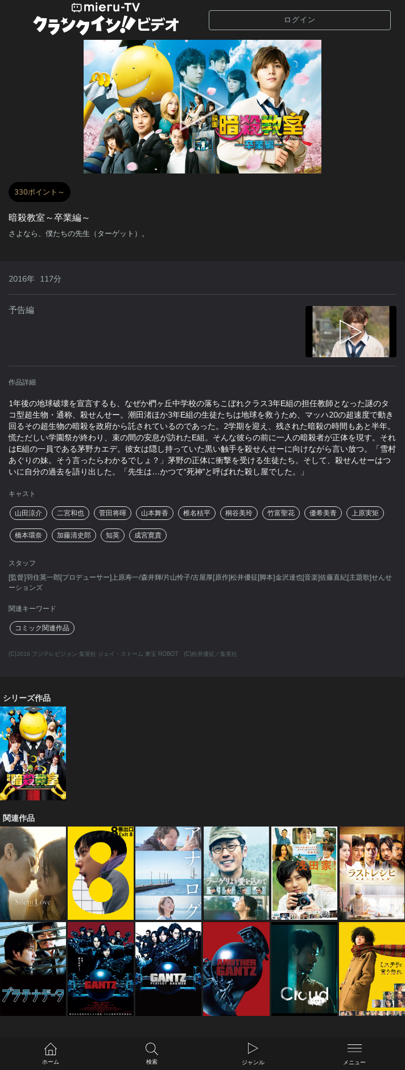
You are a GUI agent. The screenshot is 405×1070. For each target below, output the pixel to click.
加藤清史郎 (74, 535)
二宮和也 (70, 513)
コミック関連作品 (42, 628)
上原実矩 (365, 513)
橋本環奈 (28, 535)
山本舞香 (154, 513)
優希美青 (323, 513)
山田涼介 (28, 513)
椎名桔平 (196, 513)
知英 (112, 535)
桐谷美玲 (239, 513)
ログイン (300, 20)
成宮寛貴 (148, 535)
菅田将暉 (112, 513)
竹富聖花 (281, 513)
